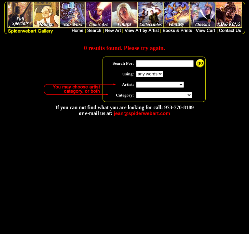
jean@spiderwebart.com (142, 113)
